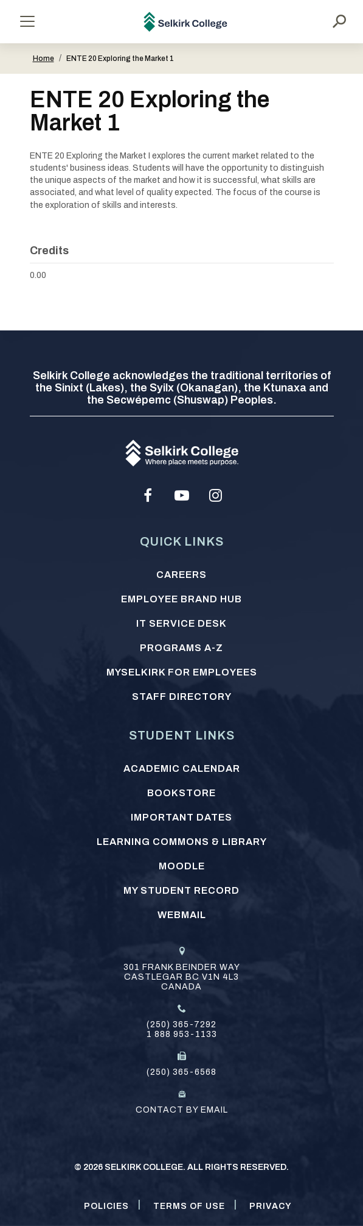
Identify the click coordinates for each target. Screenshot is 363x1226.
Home (43, 58)
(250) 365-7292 (181, 1024)
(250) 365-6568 (181, 1072)
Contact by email (182, 1109)
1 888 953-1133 (182, 1034)
